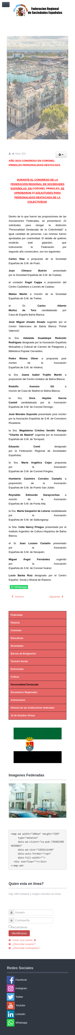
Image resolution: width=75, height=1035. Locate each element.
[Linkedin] (38, 1014)
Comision (16, 630)
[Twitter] (38, 997)
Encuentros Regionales (24, 692)
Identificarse (19, 933)
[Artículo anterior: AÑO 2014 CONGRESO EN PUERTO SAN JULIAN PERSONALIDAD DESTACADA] (17, 596)
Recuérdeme (19, 927)
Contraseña (12, 918)
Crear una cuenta (24, 940)
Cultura (15, 676)
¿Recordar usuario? (23, 944)
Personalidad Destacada (24, 684)
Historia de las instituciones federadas (32, 707)
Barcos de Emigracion (23, 653)
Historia (15, 622)
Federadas (17, 615)
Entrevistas (17, 669)
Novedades (17, 646)
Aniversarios (18, 700)
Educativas (17, 638)
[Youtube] (38, 1005)
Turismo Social (19, 661)
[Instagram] (38, 988)
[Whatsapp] (38, 1022)
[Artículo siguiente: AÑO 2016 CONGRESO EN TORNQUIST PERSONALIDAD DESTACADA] (56, 596)
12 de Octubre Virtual (23, 715)
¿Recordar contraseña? (26, 948)
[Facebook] (38, 980)
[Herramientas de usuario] (61, 155)
